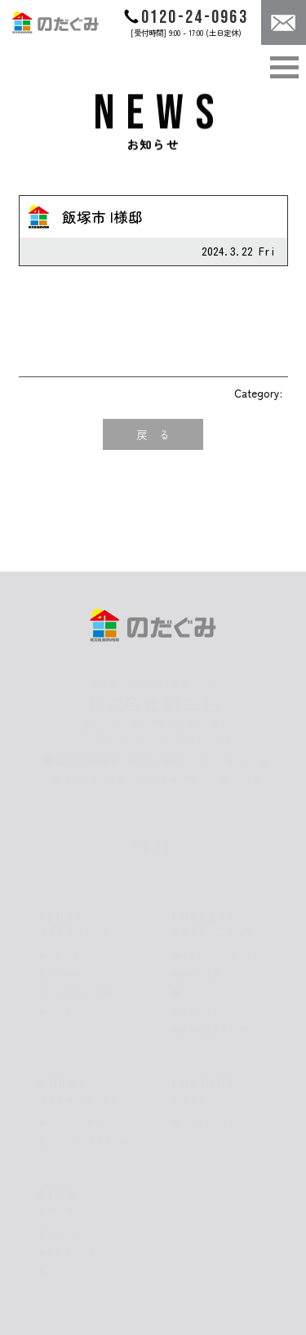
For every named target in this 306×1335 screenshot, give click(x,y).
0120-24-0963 (185, 18)
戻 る (153, 434)
